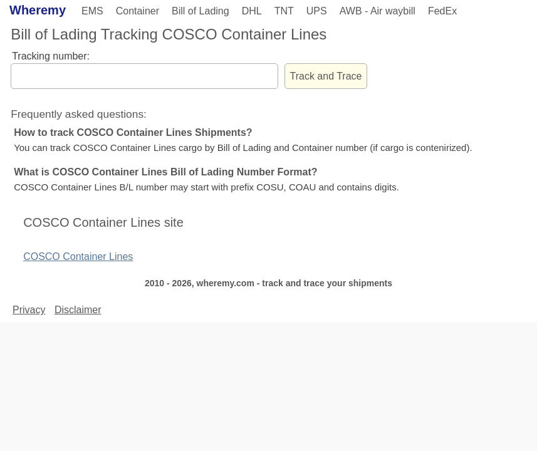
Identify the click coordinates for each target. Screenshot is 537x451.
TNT (284, 11)
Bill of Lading (200, 11)
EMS (92, 11)
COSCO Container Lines (78, 256)
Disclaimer (78, 309)
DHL (252, 11)
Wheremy (37, 10)
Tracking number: (51, 56)
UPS (316, 11)
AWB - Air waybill (377, 11)
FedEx (442, 11)
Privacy (29, 309)
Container (137, 11)
